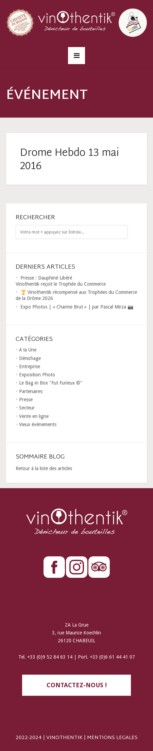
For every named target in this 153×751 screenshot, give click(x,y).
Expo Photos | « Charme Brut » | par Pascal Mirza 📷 (76, 307)
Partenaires (30, 391)
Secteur (27, 407)
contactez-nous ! (77, 685)
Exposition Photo (37, 374)
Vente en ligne (34, 416)
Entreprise (29, 366)
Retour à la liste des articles (44, 468)
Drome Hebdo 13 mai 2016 (69, 160)
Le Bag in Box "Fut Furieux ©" (50, 383)
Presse (26, 399)
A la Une (27, 349)
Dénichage (30, 358)
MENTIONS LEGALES (112, 737)
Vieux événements (37, 424)
